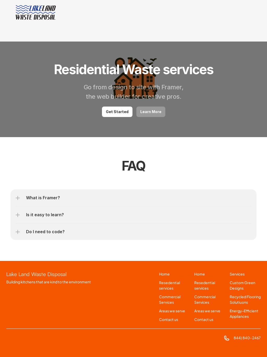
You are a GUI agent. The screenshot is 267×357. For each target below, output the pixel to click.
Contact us (168, 319)
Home (164, 274)
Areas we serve (172, 310)
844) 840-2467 (247, 337)
